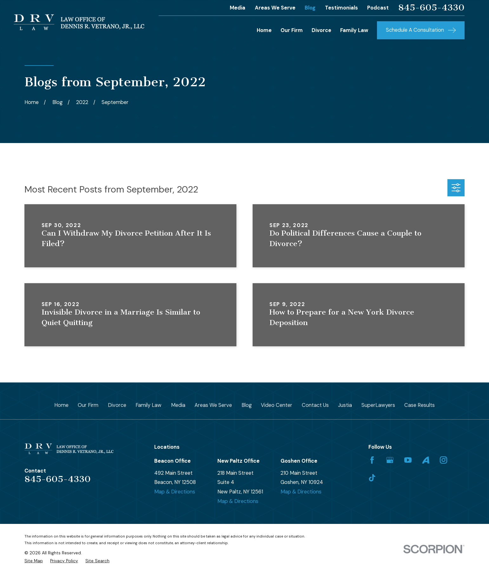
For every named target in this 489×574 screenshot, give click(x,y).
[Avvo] (425, 460)
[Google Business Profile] (389, 460)
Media (237, 7)
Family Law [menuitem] (354, 30)
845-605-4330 (431, 7)
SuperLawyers (378, 405)
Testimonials (341, 7)
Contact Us (315, 405)
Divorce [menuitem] (321, 30)
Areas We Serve (275, 7)
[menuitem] (33, 561)
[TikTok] (372, 477)
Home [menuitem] (264, 30)
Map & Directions (174, 491)
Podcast (378, 7)
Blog (310, 7)
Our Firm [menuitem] (292, 30)
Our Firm (88, 405)
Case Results (419, 405)
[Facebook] (372, 460)
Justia (345, 405)
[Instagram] (443, 460)
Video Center (276, 405)
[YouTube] (408, 460)
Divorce (117, 405)
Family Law (148, 405)
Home (61, 405)
